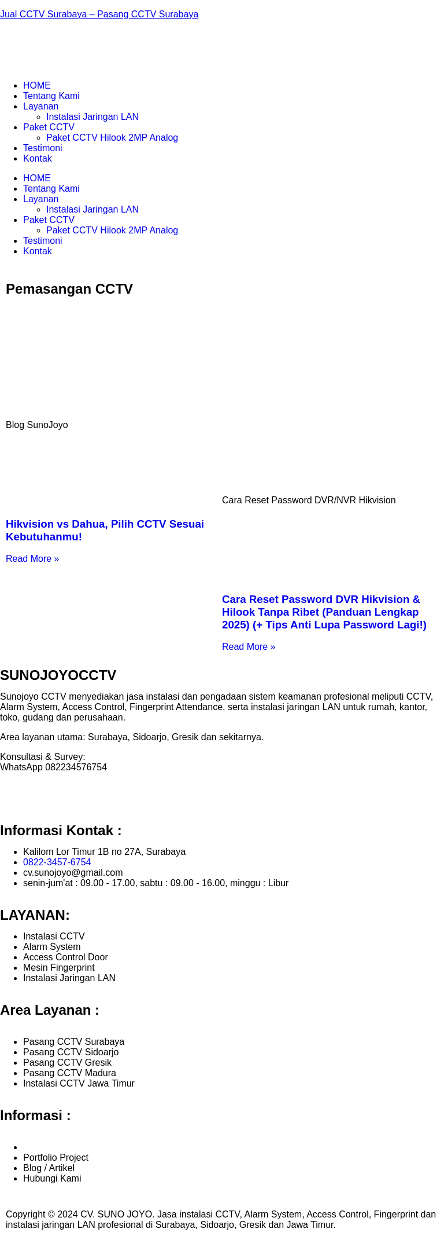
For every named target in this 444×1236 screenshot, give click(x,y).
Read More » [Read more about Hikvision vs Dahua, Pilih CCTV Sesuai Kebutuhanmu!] (33, 559)
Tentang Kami (51, 96)
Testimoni (42, 148)
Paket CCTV (49, 127)
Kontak (37, 158)
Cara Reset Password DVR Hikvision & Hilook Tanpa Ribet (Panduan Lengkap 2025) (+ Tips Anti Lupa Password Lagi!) (324, 612)
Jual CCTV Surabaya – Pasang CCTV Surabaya (99, 14)
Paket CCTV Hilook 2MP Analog (112, 137)
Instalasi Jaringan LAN (92, 117)
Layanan (40, 106)
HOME (37, 85)
